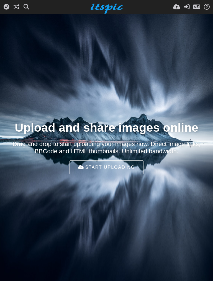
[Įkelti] (176, 7)
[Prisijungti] (186, 7)
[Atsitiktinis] (16, 7)
